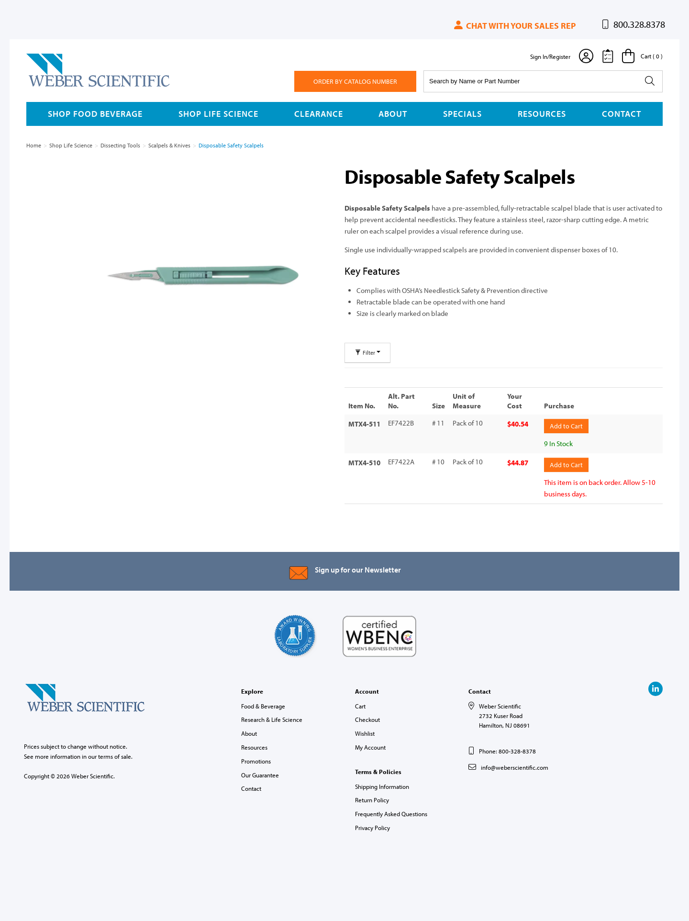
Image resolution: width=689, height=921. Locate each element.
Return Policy (372, 799)
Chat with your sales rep (514, 25)
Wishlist (365, 732)
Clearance (318, 113)
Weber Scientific (48, 86)
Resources (542, 113)
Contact (621, 113)
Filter (367, 352)
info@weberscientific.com (514, 766)
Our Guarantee (260, 773)
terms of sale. (115, 755)
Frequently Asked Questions (391, 813)
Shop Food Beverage (95, 113)
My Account (370, 746)
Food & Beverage (263, 704)
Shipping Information (382, 785)
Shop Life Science (218, 113)
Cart (360, 704)
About (392, 113)
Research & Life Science (271, 718)
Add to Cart (566, 425)
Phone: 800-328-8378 (507, 749)
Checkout (367, 718)
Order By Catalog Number (355, 81)
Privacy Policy (372, 827)
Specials (462, 113)
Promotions (256, 760)
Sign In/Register (550, 56)
